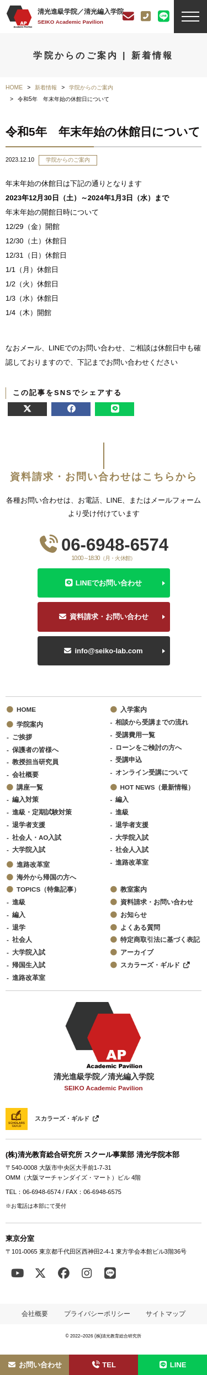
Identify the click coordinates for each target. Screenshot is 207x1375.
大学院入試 (28, 849)
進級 (122, 812)
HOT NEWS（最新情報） (157, 787)
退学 (18, 927)
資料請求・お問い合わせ (109, 616)
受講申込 (128, 759)
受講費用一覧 (135, 734)
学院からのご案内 (68, 160)
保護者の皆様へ (35, 749)
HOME (26, 709)
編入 (122, 799)
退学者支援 (28, 824)
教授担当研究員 (35, 761)
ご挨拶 (22, 736)
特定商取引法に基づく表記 (160, 939)
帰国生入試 (28, 964)
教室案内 (133, 889)
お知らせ (133, 914)
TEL (103, 1365)
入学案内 (133, 709)
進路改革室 (33, 864)
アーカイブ (136, 952)
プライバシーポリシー (97, 1313)
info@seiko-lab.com (108, 651)
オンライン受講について (151, 772)
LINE (173, 1365)
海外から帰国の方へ (46, 877)
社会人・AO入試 (37, 837)
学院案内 (30, 724)
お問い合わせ (34, 1365)
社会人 (22, 939)
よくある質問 (140, 927)
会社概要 (25, 774)
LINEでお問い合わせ (109, 583)
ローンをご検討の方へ (148, 747)
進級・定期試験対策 (42, 812)
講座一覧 (30, 787)
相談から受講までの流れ (151, 722)
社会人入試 (131, 849)
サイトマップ (165, 1313)
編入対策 (25, 799)
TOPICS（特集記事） (48, 889)
